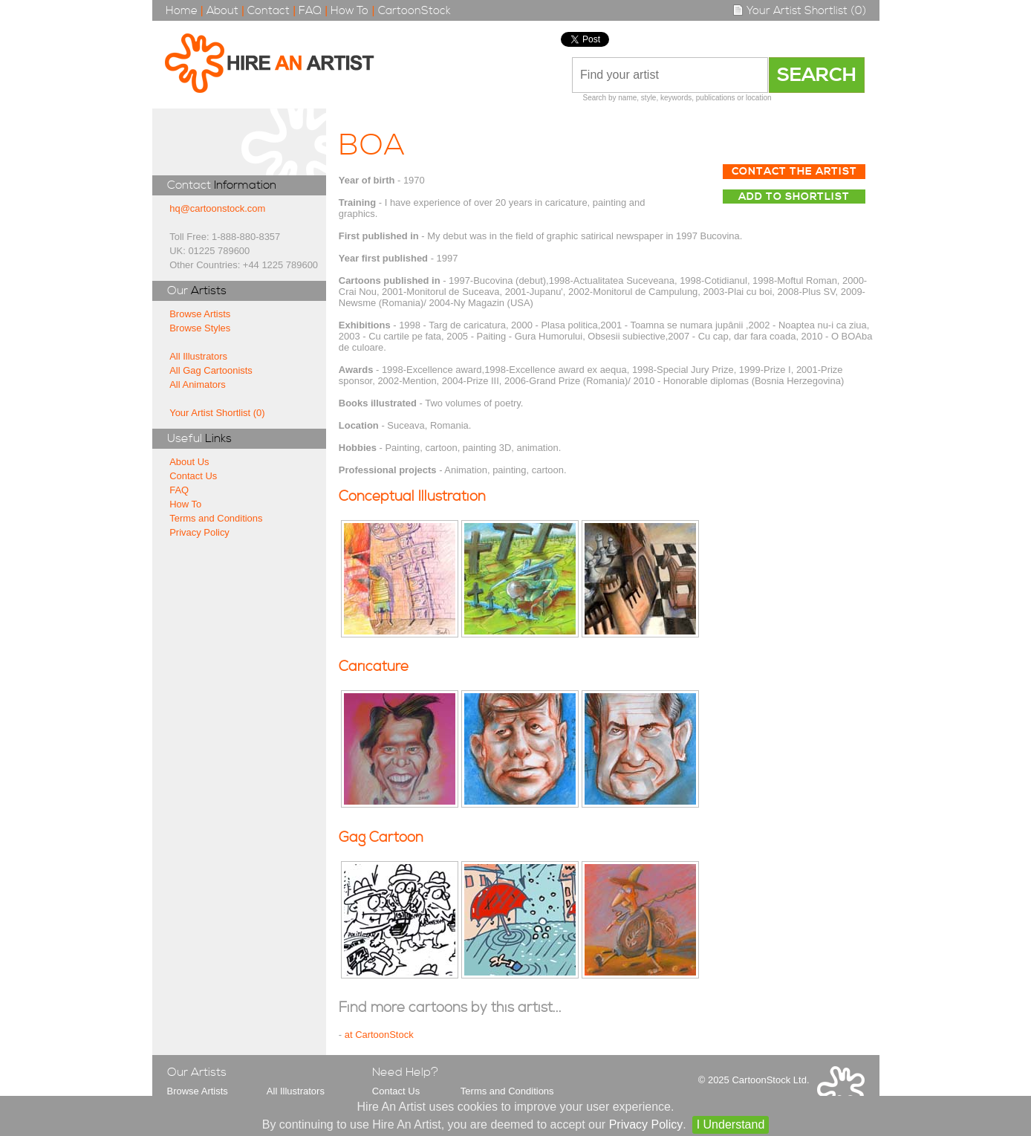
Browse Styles (199, 328)
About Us (189, 461)
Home (182, 11)
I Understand (731, 1124)
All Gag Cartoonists (211, 370)
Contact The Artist (794, 171)
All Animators (197, 384)
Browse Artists (199, 313)
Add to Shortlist (794, 197)
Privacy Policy (199, 532)
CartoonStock (414, 11)
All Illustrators (198, 356)
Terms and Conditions (215, 518)
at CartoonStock (379, 1034)
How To (349, 11)
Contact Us (193, 475)
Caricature (374, 667)
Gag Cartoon (381, 837)
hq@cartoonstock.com (217, 208)
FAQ (310, 11)
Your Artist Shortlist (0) (799, 11)
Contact (268, 11)
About (222, 11)
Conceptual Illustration (412, 496)
